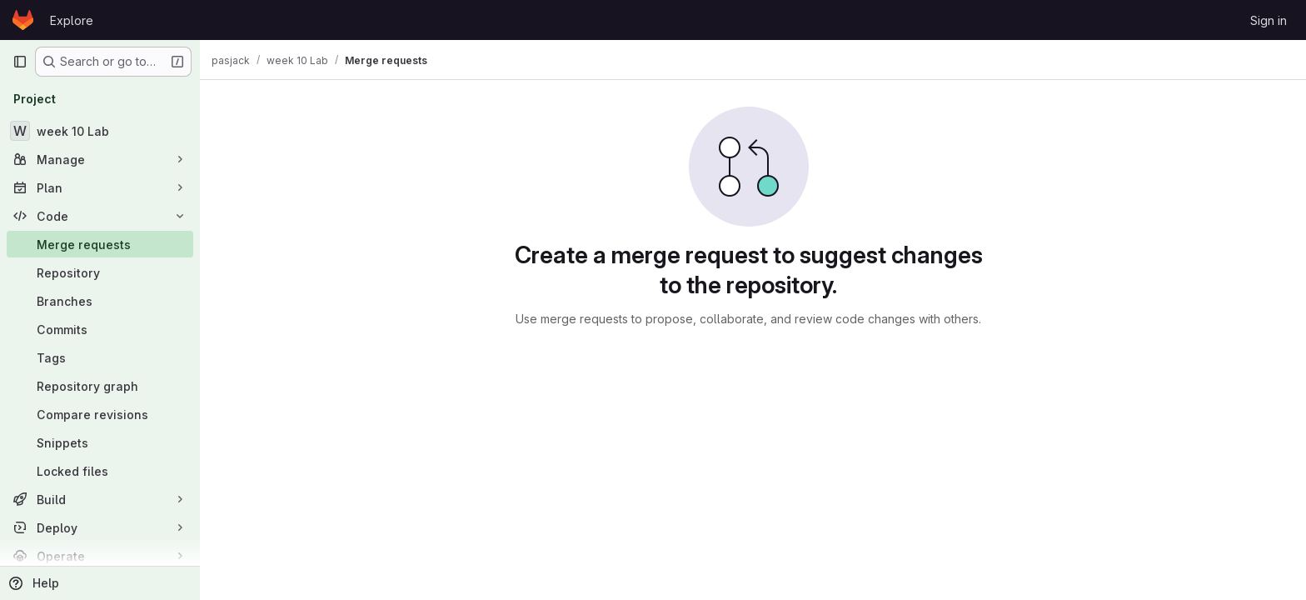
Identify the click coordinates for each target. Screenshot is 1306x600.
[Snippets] (100, 442)
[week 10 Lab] (100, 131)
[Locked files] (100, 471)
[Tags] (100, 357)
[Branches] (100, 301)
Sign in (1268, 20)
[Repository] (100, 272)
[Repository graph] (100, 385)
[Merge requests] (100, 244)
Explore (71, 20)
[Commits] (100, 329)
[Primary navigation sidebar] (20, 61)
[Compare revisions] (100, 414)
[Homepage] (23, 20)
